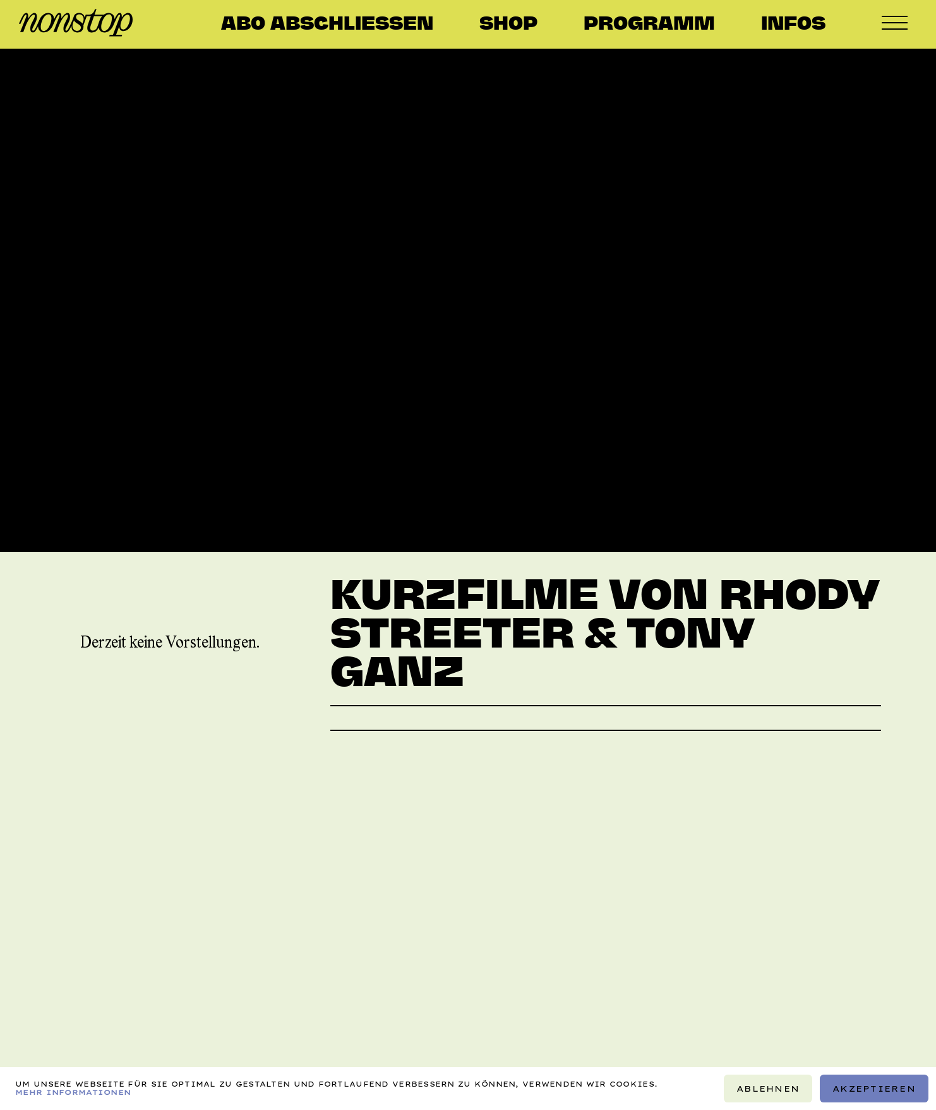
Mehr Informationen (73, 1092)
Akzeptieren (874, 1088)
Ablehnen (768, 1088)
